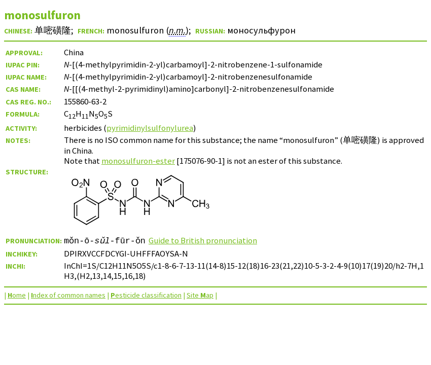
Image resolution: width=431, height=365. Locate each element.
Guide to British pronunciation (203, 240)
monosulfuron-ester (138, 160)
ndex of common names (68, 295)
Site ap (200, 295)
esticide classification (146, 295)
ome (17, 295)
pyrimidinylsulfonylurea (149, 127)
